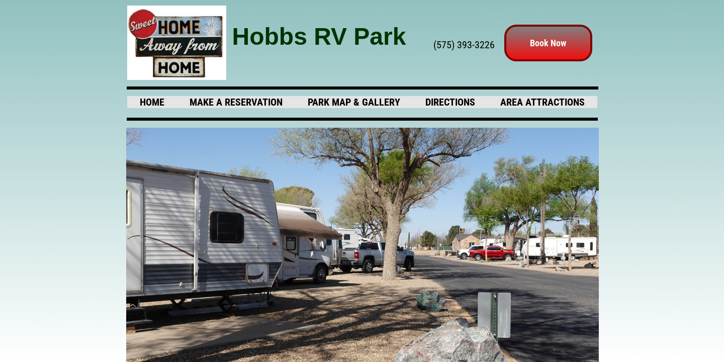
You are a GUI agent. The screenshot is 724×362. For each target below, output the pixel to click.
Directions (450, 102)
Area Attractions (542, 102)
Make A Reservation (236, 102)
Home (152, 102)
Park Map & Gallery (354, 102)
